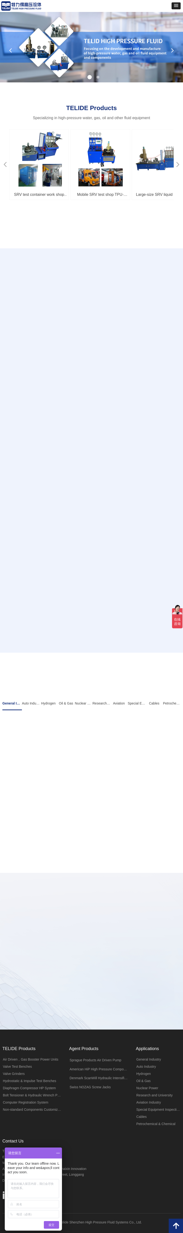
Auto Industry (31, 703)
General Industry (12, 703)
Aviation (119, 703)
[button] (176, 5)
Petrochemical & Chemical (172, 703)
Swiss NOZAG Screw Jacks (90, 1087)
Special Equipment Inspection (136, 703)
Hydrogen (48, 703)
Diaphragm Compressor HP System (29, 1088)
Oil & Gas (66, 703)
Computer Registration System (25, 1102)
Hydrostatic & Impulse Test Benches (29, 1081)
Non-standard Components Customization (33, 1109)
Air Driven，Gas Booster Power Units (30, 1059)
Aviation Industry (148, 1102)
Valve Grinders (14, 1074)
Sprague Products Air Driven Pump (95, 1060)
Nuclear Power (83, 703)
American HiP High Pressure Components (100, 1069)
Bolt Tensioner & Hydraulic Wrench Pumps (33, 1095)
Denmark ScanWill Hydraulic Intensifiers (99, 1078)
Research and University (101, 703)
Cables (154, 703)
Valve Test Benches (17, 1066)
